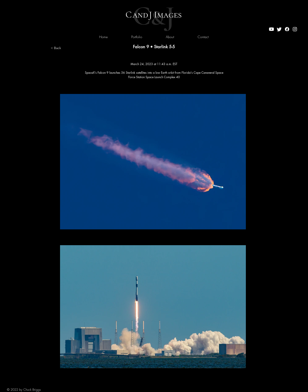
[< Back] (65, 48)
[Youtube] (271, 29)
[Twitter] (279, 29)
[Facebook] (287, 29)
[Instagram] (295, 29)
